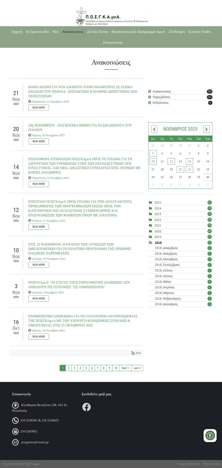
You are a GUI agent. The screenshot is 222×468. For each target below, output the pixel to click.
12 (171, 161)
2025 (157, 202)
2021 (157, 225)
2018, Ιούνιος (183, 276)
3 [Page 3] (74, 368)
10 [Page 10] (116, 368)
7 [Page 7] (97, 368)
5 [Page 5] (86, 368)
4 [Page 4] (80, 368)
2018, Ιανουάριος (183, 304)
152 (210, 97)
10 (153, 161)
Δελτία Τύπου (97, 31)
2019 (157, 237)
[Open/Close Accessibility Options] (210, 435)
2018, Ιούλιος (183, 270)
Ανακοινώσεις (72, 31)
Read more (39, 107)
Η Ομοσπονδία (37, 31)
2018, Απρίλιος (183, 287)
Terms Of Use (211, 464)
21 (189, 169)
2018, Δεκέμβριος (183, 248)
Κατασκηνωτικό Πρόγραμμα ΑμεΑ (138, 31)
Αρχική (17, 31)
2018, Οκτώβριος (183, 259)
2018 (158, 243)
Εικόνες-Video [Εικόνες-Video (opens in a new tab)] (200, 31)
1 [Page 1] (62, 368)
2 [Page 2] (68, 368)
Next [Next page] (124, 368)
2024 (157, 208)
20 (180, 169)
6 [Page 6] (92, 368)
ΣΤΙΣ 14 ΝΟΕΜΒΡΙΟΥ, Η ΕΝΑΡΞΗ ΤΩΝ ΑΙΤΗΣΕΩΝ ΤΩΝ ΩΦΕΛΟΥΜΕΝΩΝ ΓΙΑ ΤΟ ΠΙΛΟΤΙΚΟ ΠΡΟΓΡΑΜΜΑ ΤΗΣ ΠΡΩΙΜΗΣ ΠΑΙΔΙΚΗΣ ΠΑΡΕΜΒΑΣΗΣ (79, 249)
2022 (157, 220)
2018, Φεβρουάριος (183, 298)
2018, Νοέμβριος (183, 254)
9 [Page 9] (109, 368)
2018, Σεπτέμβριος (183, 265)
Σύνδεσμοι (177, 31)
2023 (157, 214)
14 (189, 161)
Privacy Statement (188, 464)
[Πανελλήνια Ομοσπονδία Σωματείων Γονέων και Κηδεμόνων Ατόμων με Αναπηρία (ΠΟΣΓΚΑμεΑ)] (110, 16)
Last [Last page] (136, 368)
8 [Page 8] (103, 368)
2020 (157, 231)
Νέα (55, 31)
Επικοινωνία (112, 42)
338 (210, 91)
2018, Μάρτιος (183, 293)
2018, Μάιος (183, 282)
